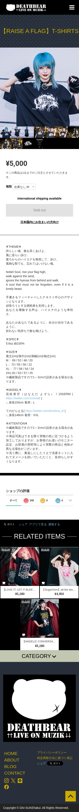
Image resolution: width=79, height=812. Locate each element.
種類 (9, 186)
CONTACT (14, 773)
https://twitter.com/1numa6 (23, 398)
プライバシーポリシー (52, 752)
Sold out (39, 210)
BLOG (10, 766)
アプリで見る (38, 524)
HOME (10, 753)
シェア (23, 524)
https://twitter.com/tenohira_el (44, 411)
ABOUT (11, 759)
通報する (54, 524)
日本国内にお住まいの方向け (39, 222)
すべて (13, 500)
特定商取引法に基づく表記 (54, 758)
